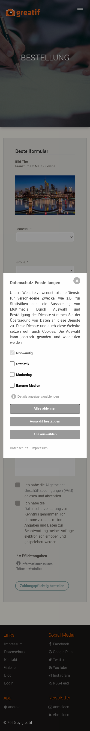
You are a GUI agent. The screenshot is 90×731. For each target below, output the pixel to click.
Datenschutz (19, 448)
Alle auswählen (45, 434)
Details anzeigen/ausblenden (38, 396)
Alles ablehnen (45, 408)
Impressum (39, 448)
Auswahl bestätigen (45, 421)
